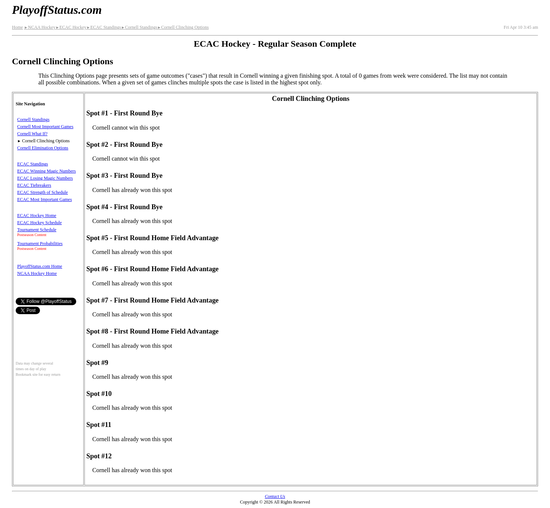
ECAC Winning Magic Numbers (46, 171)
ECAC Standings (103, 27)
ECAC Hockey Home (36, 215)
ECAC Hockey (70, 27)
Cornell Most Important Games (45, 126)
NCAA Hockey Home (37, 273)
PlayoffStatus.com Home (39, 266)
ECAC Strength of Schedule (42, 192)
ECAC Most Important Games (44, 199)
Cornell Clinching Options (183, 27)
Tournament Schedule (36, 229)
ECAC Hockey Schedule (39, 222)
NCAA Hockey (39, 27)
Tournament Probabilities (39, 243)
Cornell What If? (32, 133)
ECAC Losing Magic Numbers (45, 178)
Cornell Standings (139, 27)
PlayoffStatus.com (57, 9)
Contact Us (275, 496)
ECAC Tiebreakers (34, 185)
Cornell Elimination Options (42, 148)
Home (17, 27)
